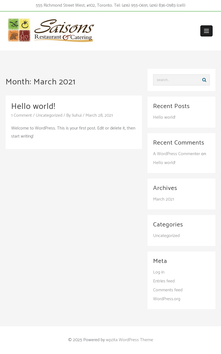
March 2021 (163, 199)
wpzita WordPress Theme (129, 340)
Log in (158, 272)
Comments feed (167, 290)
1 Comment (21, 115)
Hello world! (33, 106)
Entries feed (164, 281)
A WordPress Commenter (176, 154)
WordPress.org (166, 299)
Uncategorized (49, 115)
